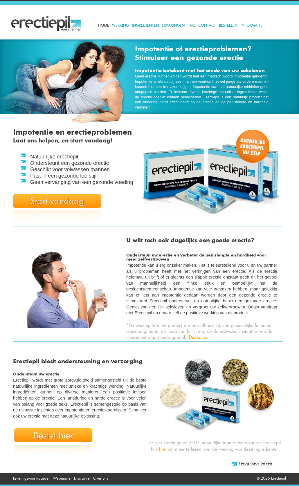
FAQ (191, 26)
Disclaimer (199, 337)
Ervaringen (173, 26)
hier (162, 449)
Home (103, 26)
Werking (120, 26)
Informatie (251, 26)
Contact (207, 26)
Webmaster (62, 478)
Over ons (100, 478)
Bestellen (228, 26)
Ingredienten (145, 26)
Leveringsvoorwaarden (32, 478)
